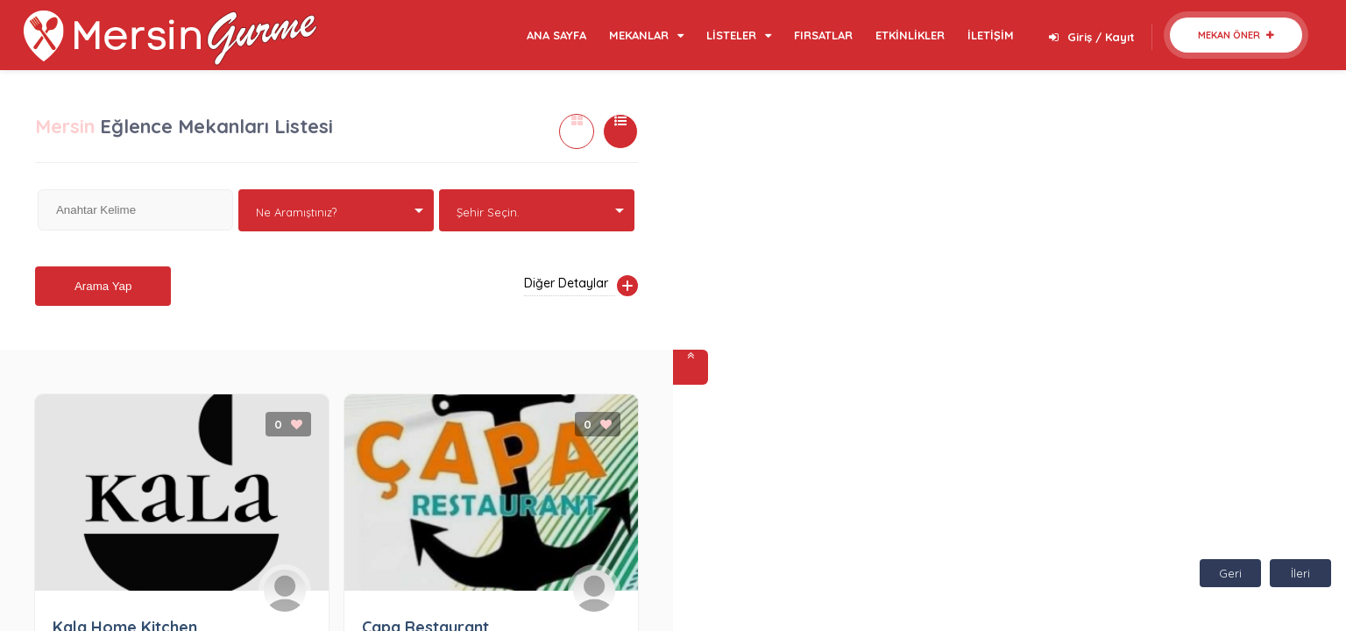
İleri (1300, 573)
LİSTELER (738, 35)
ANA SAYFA (556, 35)
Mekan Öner (1236, 35)
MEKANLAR (646, 35)
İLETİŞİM (990, 35)
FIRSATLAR (823, 35)
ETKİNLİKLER (910, 35)
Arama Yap (102, 286)
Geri (1230, 573)
